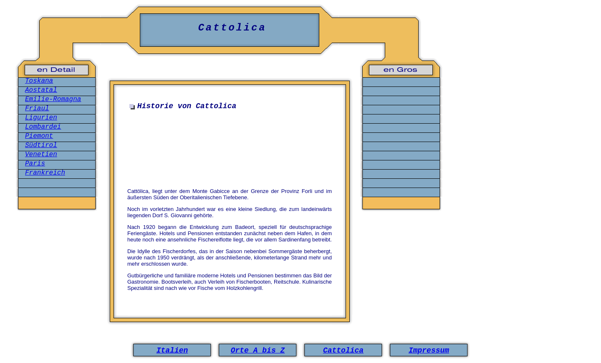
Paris (35, 164)
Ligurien (41, 118)
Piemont (39, 136)
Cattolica (343, 350)
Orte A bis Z (258, 350)
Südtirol (41, 145)
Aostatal (41, 90)
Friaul (37, 108)
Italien (172, 350)
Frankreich (45, 173)
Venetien (41, 154)
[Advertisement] (231, 153)
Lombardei (43, 127)
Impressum (429, 350)
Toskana (39, 81)
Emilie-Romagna (53, 99)
